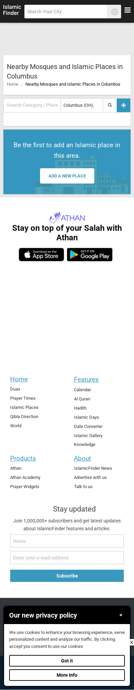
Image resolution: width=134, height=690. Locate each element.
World (15, 425)
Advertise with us (90, 477)
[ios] (41, 254)
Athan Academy (25, 477)
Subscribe (67, 576)
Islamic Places (24, 407)
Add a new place (67, 175)
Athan (15, 468)
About (82, 458)
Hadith (80, 408)
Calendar (82, 389)
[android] (90, 254)
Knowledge (84, 444)
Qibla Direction (24, 416)
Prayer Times (23, 398)
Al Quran (82, 398)
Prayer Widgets (24, 486)
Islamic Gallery (88, 435)
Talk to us (83, 486)
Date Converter (88, 426)
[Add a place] (123, 105)
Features (86, 379)
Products (23, 458)
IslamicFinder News (93, 468)
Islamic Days (86, 417)
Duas (15, 389)
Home (12, 84)
